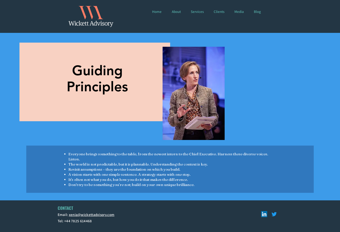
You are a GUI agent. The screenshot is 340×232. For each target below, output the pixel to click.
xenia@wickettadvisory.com (92, 214)
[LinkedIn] (264, 214)
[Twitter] (274, 214)
